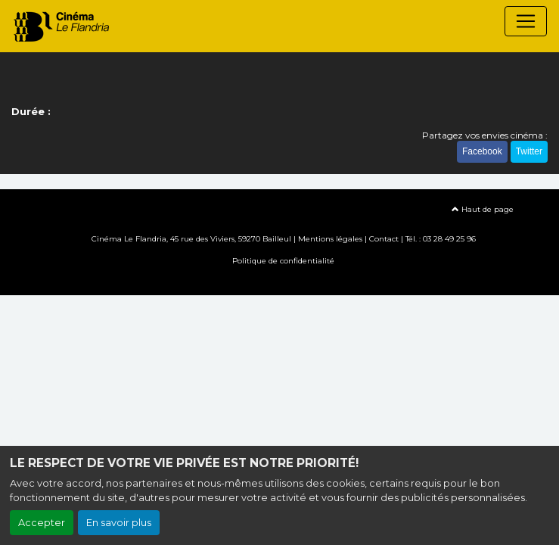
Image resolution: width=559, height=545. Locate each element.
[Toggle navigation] (526, 21)
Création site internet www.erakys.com (280, 283)
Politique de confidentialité (283, 261)
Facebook (482, 151)
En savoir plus (118, 522)
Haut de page (483, 209)
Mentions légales (330, 239)
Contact (384, 239)
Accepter (41, 522)
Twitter (529, 151)
